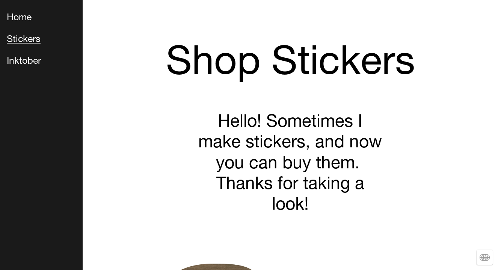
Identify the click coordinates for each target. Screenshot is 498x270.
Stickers (24, 40)
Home (19, 18)
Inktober (24, 61)
